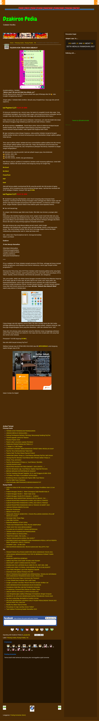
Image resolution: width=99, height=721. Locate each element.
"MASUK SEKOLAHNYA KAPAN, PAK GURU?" (20, 538)
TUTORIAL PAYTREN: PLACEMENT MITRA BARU (21, 475)
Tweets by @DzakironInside (80, 120)
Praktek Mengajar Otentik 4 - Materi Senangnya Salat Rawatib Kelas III (27, 491)
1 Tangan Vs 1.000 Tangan (14, 446)
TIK (35, 43)
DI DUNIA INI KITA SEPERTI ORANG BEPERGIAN (21, 529)
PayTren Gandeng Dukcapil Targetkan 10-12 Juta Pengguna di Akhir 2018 (28, 473)
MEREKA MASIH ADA (13, 511)
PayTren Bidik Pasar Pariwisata (15, 480)
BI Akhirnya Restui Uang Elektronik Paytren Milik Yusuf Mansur (25, 478)
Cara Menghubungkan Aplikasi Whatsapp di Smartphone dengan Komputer (29, 594)
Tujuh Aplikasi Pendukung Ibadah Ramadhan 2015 (21, 609)
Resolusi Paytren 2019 (13, 440)
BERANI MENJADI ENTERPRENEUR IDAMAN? (21, 471)
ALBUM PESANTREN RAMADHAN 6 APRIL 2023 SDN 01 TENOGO (27, 500)
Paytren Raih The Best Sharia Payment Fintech (20, 453)
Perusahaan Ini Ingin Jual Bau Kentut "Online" (20, 607)
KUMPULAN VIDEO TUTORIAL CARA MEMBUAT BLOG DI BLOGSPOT (28, 567)
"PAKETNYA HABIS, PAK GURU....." (17, 536)
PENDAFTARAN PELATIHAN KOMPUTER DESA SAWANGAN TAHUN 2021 (29, 552)
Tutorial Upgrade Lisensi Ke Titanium (17, 437)
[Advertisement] (32, 409)
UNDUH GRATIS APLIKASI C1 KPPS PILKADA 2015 (22, 591)
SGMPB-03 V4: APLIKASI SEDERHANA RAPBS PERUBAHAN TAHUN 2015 (29, 596)
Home (11, 43)
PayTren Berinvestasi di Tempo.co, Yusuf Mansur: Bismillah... (24, 462)
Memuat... (69, 90)
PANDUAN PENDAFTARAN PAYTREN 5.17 (19, 444)
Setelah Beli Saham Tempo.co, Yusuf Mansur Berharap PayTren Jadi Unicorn (29, 455)
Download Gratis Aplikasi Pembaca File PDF (19, 572)
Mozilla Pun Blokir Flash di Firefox (16, 604)
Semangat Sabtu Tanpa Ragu (15, 518)
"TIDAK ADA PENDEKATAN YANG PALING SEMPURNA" (23, 525)
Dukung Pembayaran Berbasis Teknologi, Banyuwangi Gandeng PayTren (28, 435)
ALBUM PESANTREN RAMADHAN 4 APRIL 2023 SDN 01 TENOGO (27, 503)
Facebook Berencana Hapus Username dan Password (22, 578)
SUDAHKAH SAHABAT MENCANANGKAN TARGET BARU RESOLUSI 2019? (30, 448)
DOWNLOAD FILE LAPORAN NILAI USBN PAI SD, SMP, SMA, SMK (27, 565)
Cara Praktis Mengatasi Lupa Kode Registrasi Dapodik (22, 569)
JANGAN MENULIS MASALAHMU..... (17, 433)
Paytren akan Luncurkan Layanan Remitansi (19, 442)
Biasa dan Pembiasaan (13, 509)
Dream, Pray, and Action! (13, 460)
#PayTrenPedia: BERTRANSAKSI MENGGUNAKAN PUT (23, 482)
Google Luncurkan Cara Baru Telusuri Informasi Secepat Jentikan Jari (27, 582)
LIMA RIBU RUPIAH (12, 520)
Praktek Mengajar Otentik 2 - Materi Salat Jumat (20, 494)
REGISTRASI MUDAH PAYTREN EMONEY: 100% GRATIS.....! (25, 466)
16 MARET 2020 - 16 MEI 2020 (15, 544)
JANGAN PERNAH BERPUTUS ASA (17, 507)
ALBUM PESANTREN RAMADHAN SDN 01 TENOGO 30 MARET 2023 (28, 505)
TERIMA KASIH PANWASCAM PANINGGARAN (20, 431)
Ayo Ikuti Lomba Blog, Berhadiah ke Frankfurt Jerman (22, 598)
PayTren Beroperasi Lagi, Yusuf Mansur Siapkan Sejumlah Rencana (26, 469)
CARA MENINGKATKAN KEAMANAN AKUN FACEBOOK (23, 585)
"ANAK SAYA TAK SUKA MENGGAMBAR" (19, 527)
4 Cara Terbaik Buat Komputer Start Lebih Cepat (21, 580)
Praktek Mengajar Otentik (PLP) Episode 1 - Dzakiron (22, 496)
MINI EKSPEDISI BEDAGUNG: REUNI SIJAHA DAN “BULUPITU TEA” (27, 547)
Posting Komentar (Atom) (18, 715)
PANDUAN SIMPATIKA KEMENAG (16, 558)
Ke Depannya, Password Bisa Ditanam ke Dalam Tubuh (23, 589)
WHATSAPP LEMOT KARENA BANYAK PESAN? (21, 563)
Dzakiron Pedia (20, 19)
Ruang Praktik (29, 43)
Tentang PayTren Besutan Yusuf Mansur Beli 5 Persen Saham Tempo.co (28, 457)
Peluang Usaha (19, 43)
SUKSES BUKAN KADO (13, 464)
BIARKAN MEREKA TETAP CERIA (16, 522)
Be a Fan (50, 618)
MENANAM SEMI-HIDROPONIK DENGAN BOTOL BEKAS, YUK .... (26, 498)
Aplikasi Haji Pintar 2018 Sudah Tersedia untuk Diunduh (23, 560)
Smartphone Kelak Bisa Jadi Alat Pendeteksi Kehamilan (23, 587)
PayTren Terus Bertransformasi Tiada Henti (19, 451)
